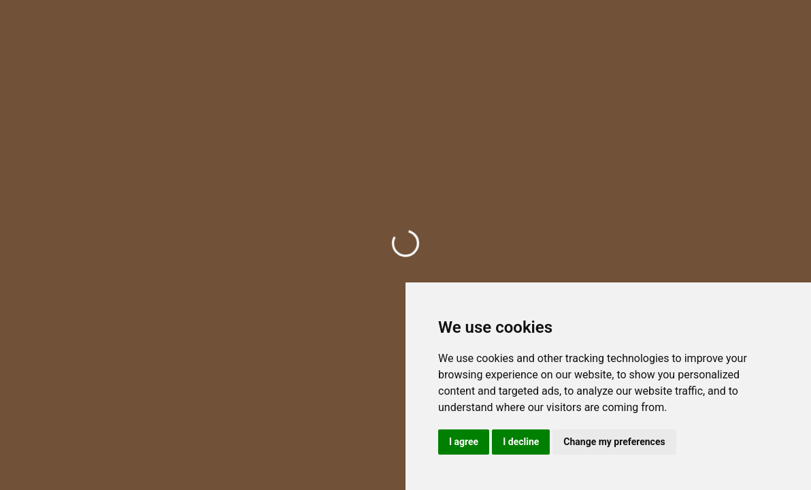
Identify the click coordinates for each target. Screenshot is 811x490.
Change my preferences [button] (614, 441)
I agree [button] (463, 441)
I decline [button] (521, 441)
